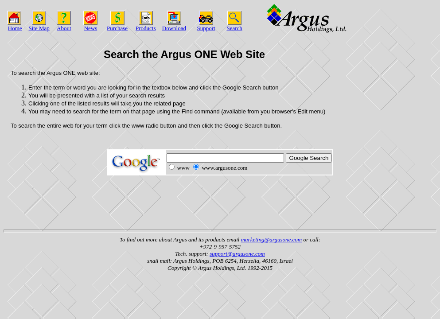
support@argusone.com (237, 253)
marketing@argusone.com (271, 239)
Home (15, 28)
